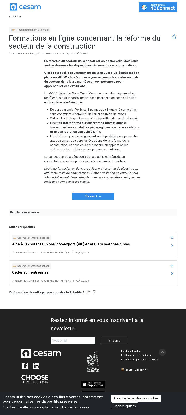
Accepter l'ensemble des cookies (136, 398)
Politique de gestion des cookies (139, 359)
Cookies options (125, 406)
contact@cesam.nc (137, 369)
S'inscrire (114, 340)
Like (88, 292)
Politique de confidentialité (136, 355)
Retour (17, 16)
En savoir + (93, 196)
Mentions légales (131, 351)
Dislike (94, 292)
